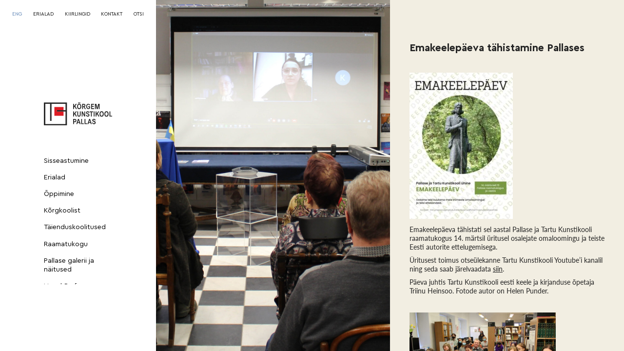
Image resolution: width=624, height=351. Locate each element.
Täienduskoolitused (75, 227)
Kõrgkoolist (62, 210)
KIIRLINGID (77, 14)
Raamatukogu (66, 244)
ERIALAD (43, 14)
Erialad (54, 177)
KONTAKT (111, 14)
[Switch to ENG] (17, 14)
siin (498, 269)
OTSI (139, 14)
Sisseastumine (66, 160)
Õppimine (59, 194)
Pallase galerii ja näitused (69, 265)
